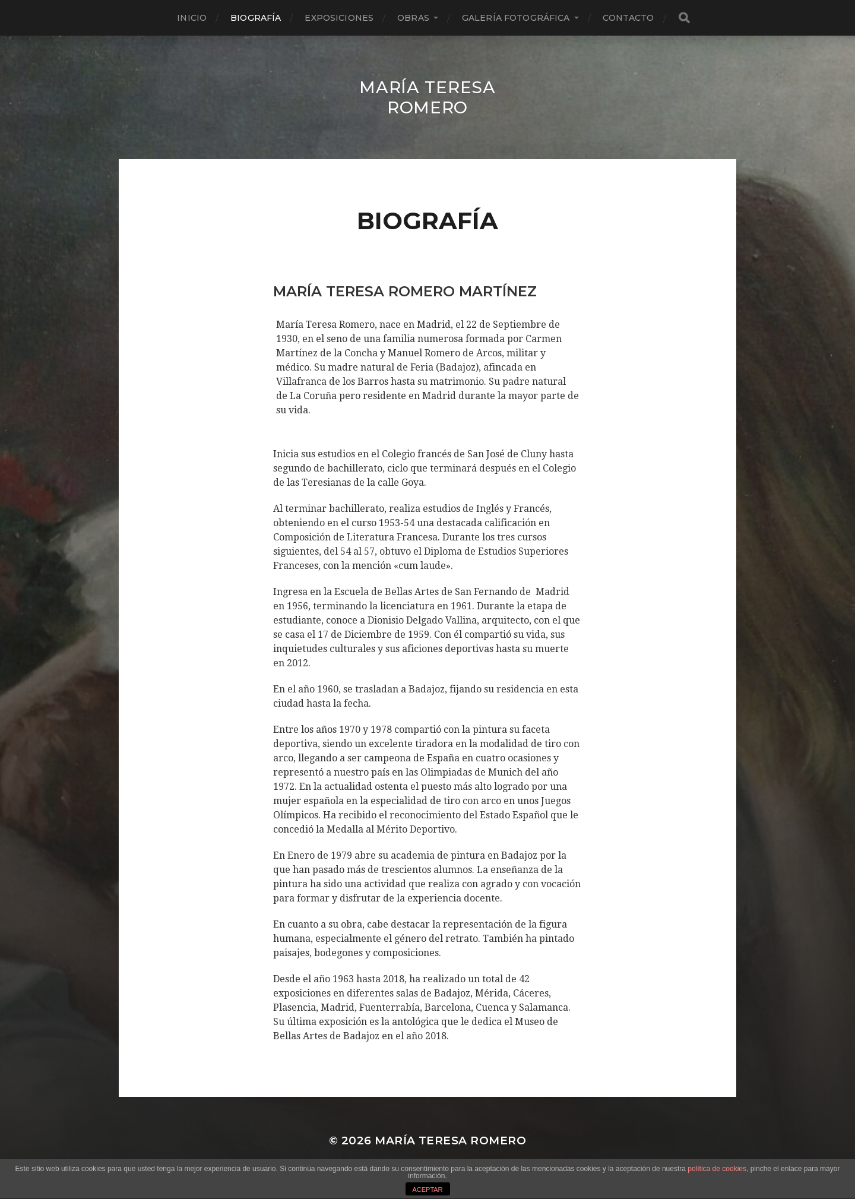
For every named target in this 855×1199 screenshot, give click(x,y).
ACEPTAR (427, 1189)
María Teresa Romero (427, 97)
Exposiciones (339, 17)
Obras (413, 17)
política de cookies (717, 1169)
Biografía (255, 17)
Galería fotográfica (516, 17)
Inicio (192, 17)
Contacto (628, 17)
